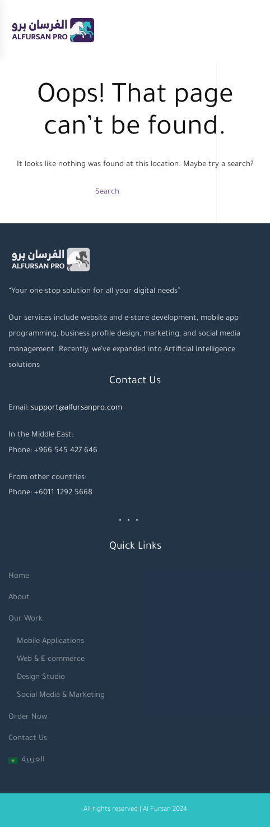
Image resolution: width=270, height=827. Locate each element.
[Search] (135, 192)
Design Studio (41, 677)
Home (18, 576)
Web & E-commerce (51, 659)
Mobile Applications (50, 641)
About (19, 598)
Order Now (27, 717)
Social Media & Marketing (61, 695)
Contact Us (27, 738)
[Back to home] (52, 29)
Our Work (25, 619)
